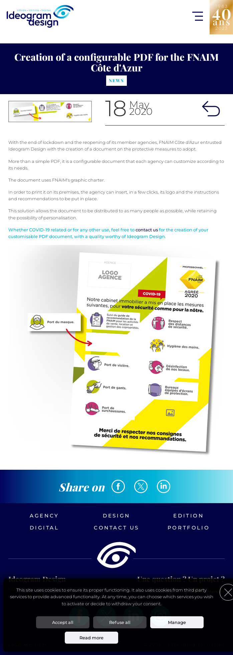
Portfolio (189, 527)
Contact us (116, 527)
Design (116, 515)
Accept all (62, 622)
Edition (188, 515)
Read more (91, 637)
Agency (44, 515)
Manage (177, 622)
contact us (147, 229)
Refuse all (120, 622)
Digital (44, 527)
